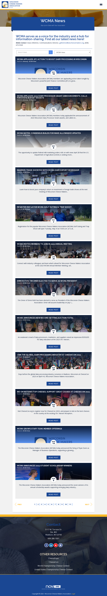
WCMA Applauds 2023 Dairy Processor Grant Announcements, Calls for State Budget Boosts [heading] (52, 97)
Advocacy (25, 61)
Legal (73, 594)
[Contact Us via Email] (60, 545)
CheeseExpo (53, 558)
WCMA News (32, 61)
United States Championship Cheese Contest (53, 569)
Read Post (53, 88)
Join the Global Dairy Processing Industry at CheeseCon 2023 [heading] (49, 355)
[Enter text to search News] (32, 52)
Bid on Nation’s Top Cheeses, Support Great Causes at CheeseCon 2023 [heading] (53, 392)
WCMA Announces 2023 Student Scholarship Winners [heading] (44, 466)
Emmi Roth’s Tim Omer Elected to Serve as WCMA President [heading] (47, 281)
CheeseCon (53, 562)
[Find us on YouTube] (56, 545)
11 (70, 504)
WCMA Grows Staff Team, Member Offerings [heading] (39, 429)
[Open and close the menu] (63, 4)
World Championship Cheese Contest (53, 566)
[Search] (51, 52)
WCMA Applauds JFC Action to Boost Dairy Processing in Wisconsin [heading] (52, 59)
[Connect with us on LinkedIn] (51, 545)
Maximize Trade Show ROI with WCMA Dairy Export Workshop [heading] (48, 170)
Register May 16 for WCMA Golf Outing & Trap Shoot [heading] (44, 207)
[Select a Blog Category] (72, 52)
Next (88, 504)
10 (66, 504)
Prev (18, 504)
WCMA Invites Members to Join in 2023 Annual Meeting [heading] (44, 244)
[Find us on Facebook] (46, 545)
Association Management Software (53, 587)
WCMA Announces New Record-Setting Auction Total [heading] (45, 318)
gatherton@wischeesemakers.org (71, 43)
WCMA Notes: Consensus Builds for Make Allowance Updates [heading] (49, 133)
